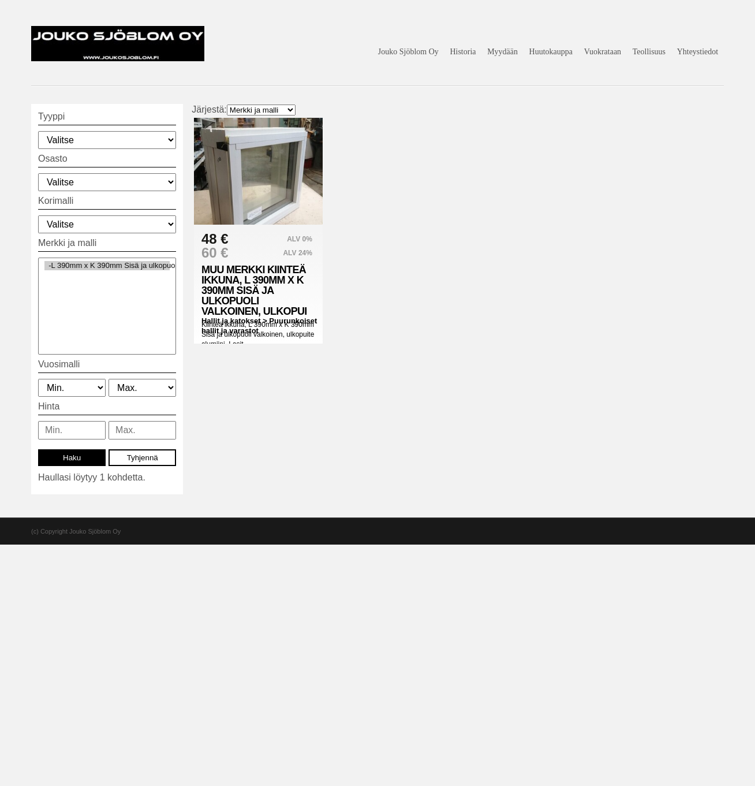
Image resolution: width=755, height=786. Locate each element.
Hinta (48, 406)
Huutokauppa (551, 51)
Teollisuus (649, 51)
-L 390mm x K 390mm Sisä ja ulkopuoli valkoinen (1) (107, 265)
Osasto (53, 158)
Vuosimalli (59, 364)
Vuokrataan (602, 51)
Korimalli (55, 201)
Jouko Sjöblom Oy (408, 51)
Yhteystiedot (698, 51)
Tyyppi (51, 116)
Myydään (502, 51)
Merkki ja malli (67, 243)
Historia (463, 51)
